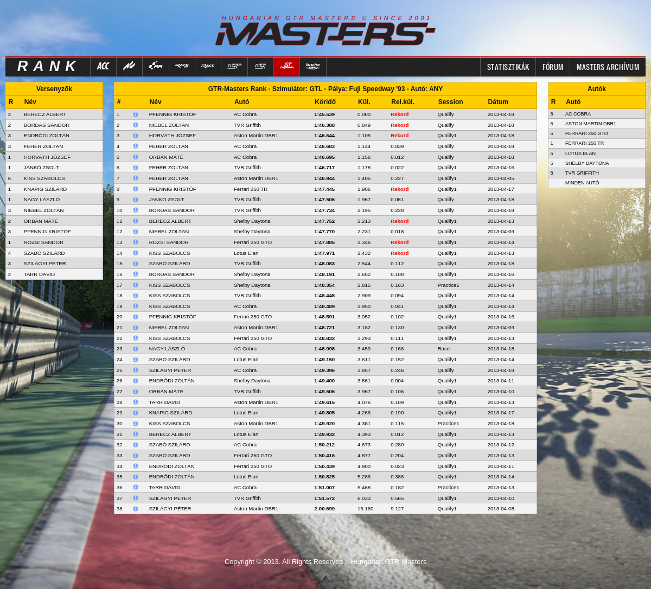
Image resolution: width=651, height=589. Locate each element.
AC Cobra (245, 114)
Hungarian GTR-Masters (388, 562)
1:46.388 (324, 125)
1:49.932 (324, 434)
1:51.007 (324, 487)
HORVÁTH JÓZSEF (47, 157)
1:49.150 (324, 359)
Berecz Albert (170, 221)
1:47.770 (324, 231)
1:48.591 (324, 316)
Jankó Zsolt (166, 199)
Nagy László (167, 348)
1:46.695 (324, 157)
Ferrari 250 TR (250, 189)
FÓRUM (553, 66)
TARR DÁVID (39, 274)
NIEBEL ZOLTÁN (44, 210)
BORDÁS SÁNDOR (46, 125)
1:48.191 (324, 274)
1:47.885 (324, 242)
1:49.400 (324, 380)
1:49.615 (324, 402)
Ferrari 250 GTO (253, 242)
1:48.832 (324, 338)
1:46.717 (324, 167)
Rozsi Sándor (169, 242)
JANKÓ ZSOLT (41, 167)
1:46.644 (324, 135)
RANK (49, 66)
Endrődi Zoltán (172, 380)
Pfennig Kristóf (172, 114)
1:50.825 (324, 476)
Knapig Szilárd (170, 412)
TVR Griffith (247, 125)
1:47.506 (324, 199)
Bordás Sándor (172, 210)
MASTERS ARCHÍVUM (608, 66)
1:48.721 (324, 327)
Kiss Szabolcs (169, 253)
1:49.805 (324, 412)
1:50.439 (324, 466)
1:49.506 (324, 391)
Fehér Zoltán (168, 146)
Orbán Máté (166, 157)
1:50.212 (324, 444)
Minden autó (582, 182)
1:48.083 (324, 263)
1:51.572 (324, 498)
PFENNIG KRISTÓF (47, 231)
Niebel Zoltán (169, 125)
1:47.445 (324, 189)
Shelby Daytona (252, 221)
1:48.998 (324, 348)
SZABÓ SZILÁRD (44, 253)
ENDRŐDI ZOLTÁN (46, 135)
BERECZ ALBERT (45, 114)
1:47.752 (324, 221)
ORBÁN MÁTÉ (41, 221)
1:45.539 (324, 114)
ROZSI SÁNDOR (43, 242)
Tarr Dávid (164, 402)
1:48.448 (324, 295)
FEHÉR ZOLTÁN (43, 146)
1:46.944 (324, 178)
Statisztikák (508, 66)
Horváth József (172, 135)
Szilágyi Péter (170, 370)
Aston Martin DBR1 (256, 135)
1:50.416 (324, 455)
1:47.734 (324, 210)
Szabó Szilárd (169, 263)
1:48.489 (324, 306)
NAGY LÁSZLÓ (42, 199)
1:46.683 (324, 146)
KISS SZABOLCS (44, 178)
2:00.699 (324, 508)
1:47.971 (324, 253)
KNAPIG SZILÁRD (45, 189)
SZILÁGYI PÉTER (45, 263)
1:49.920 (324, 423)
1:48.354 (324, 285)
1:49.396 (324, 370)
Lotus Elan (246, 253)
